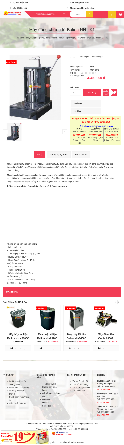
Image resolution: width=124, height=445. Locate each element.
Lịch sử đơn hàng (80, 384)
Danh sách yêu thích (82, 387)
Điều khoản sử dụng (18, 403)
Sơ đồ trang (47, 406)
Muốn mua (77, 103)
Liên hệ (45, 403)
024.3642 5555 (78, 131)
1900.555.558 (60, 429)
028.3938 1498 (111, 131)
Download (46, 399)
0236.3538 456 (95, 131)
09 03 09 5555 (81, 429)
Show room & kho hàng (19, 387)
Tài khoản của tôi (80, 381)
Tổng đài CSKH (49, 384)
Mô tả (39, 154)
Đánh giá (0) (81, 154)
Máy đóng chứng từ (67, 38)
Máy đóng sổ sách (49, 38)
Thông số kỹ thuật (59, 154)
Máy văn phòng (33, 38)
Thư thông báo (79, 390)
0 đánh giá (84, 57)
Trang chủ (20, 38)
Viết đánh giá (97, 57)
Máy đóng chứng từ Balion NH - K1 (93, 38)
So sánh (77, 111)
